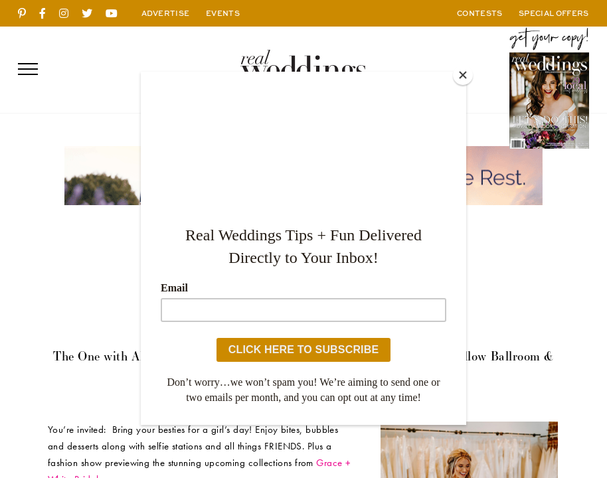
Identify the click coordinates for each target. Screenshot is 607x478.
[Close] (463, 75)
